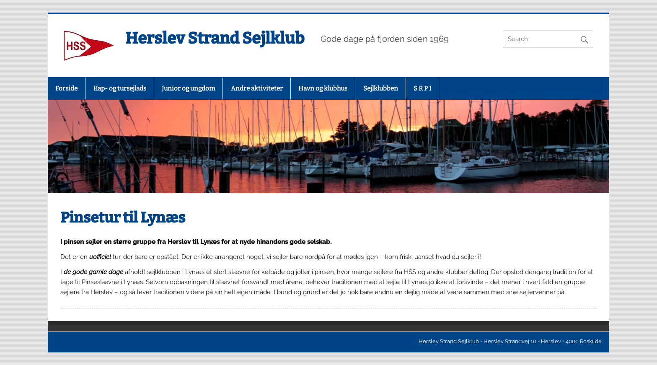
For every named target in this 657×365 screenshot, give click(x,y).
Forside (66, 88)
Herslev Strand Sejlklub (214, 38)
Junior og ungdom (188, 88)
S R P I (422, 88)
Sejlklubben (380, 88)
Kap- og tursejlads (119, 88)
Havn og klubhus (322, 88)
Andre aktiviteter (257, 88)
